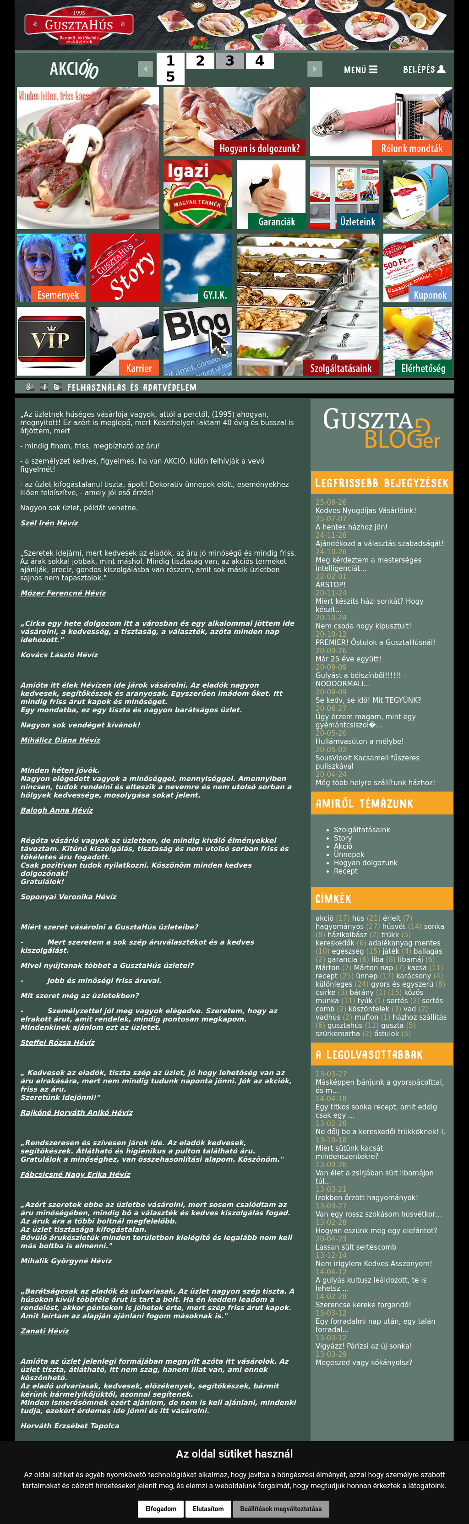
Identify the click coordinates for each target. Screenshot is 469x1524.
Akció (343, 846)
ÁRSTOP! (331, 585)
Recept (346, 871)
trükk (390, 935)
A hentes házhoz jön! (352, 527)
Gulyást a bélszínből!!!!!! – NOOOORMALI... (361, 680)
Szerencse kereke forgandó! (363, 1305)
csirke (326, 993)
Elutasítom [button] (208, 1509)
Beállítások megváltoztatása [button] (281, 1509)
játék (390, 951)
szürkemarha (338, 1034)
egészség (348, 951)
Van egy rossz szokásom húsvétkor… (379, 1214)
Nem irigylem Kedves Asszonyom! (374, 1264)
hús (358, 918)
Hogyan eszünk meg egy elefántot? (376, 1231)
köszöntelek (369, 1009)
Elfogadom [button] (160, 1509)
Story (343, 838)
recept (327, 976)
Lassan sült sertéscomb (356, 1247)
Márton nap (373, 968)
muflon (366, 1017)
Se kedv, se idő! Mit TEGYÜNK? (368, 700)
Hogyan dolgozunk (366, 863)
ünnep (366, 976)
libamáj (410, 960)
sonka (434, 927)
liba (377, 960)
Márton (328, 968)
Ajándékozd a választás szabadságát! (380, 544)
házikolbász (347, 935)
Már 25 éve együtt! (349, 659)
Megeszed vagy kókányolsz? (364, 1363)
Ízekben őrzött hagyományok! (367, 1198)
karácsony (413, 976)
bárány (362, 993)
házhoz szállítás (420, 1017)
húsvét (394, 927)
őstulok (386, 1034)
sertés (397, 1001)
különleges (334, 984)
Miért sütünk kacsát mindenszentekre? (349, 1152)
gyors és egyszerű (402, 984)
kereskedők (335, 943)
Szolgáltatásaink (362, 830)
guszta (392, 1025)
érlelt (392, 918)
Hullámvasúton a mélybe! (360, 741)
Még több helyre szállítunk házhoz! (376, 783)
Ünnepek (349, 855)
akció (324, 918)
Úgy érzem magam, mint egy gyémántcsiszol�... (366, 721)
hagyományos (340, 927)
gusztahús (345, 1025)
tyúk (365, 1001)
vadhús (328, 1017)
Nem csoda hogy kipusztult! (363, 626)
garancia (342, 960)
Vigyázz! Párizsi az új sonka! (364, 1346)
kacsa (417, 968)
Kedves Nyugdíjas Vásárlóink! (366, 511)
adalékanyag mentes (405, 943)
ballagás (428, 951)
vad (410, 1009)
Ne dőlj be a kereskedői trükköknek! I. (380, 1132)
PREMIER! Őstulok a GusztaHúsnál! (376, 643)
